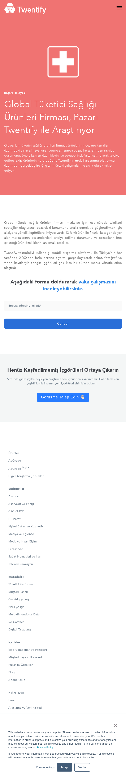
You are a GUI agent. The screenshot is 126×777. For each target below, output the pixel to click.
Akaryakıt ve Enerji (21, 504)
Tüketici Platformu (20, 584)
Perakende (15, 549)
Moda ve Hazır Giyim (22, 542)
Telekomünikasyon (20, 564)
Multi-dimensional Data (23, 614)
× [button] (115, 725)
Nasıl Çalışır (16, 607)
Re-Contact (16, 622)
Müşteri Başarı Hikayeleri (25, 657)
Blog (11, 672)
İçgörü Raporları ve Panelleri (27, 650)
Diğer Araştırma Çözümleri (26, 476)
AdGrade (14, 461)
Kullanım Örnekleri (21, 665)
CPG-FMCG (16, 511)
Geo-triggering (18, 599)
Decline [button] (82, 767)
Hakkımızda (16, 693)
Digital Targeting (19, 630)
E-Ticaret (14, 519)
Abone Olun (16, 680)
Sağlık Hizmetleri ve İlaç (24, 557)
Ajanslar (13, 496)
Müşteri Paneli (18, 592)
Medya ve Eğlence (21, 534)
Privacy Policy (45, 747)
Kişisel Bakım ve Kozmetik (25, 526)
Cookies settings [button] (45, 767)
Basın (12, 700)
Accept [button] (64, 767)
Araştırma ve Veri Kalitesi (25, 708)
